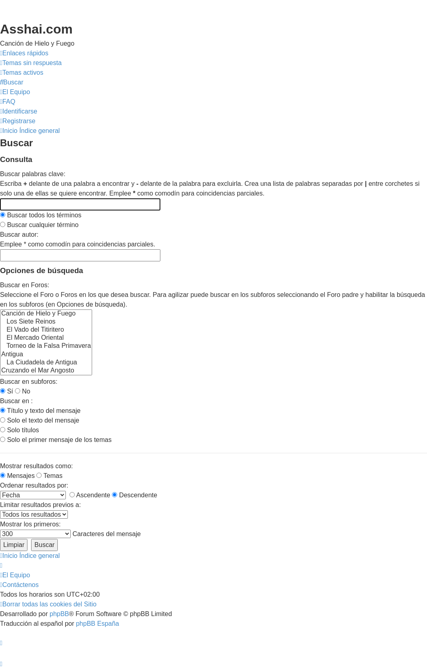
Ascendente (89, 495)
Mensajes (17, 475)
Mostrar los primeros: (30, 524)
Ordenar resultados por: (34, 485)
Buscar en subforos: (28, 381)
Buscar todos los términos (41, 215)
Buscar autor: (19, 234)
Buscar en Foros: (24, 285)
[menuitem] (31, 63)
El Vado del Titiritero (46, 330)
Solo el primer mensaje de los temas (55, 439)
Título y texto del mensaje (40, 410)
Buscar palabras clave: (32, 173)
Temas (49, 475)
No (22, 391)
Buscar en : (16, 401)
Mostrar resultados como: (36, 466)
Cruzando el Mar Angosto (46, 371)
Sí (6, 391)
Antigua (46, 355)
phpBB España (97, 623)
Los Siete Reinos (46, 322)
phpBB (59, 613)
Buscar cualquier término (39, 224)
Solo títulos (19, 430)
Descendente (134, 495)
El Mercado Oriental (46, 338)
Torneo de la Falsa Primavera (46, 346)
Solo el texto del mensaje (39, 420)
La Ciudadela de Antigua (46, 363)
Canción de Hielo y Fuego (46, 314)
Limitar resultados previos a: (40, 504)
